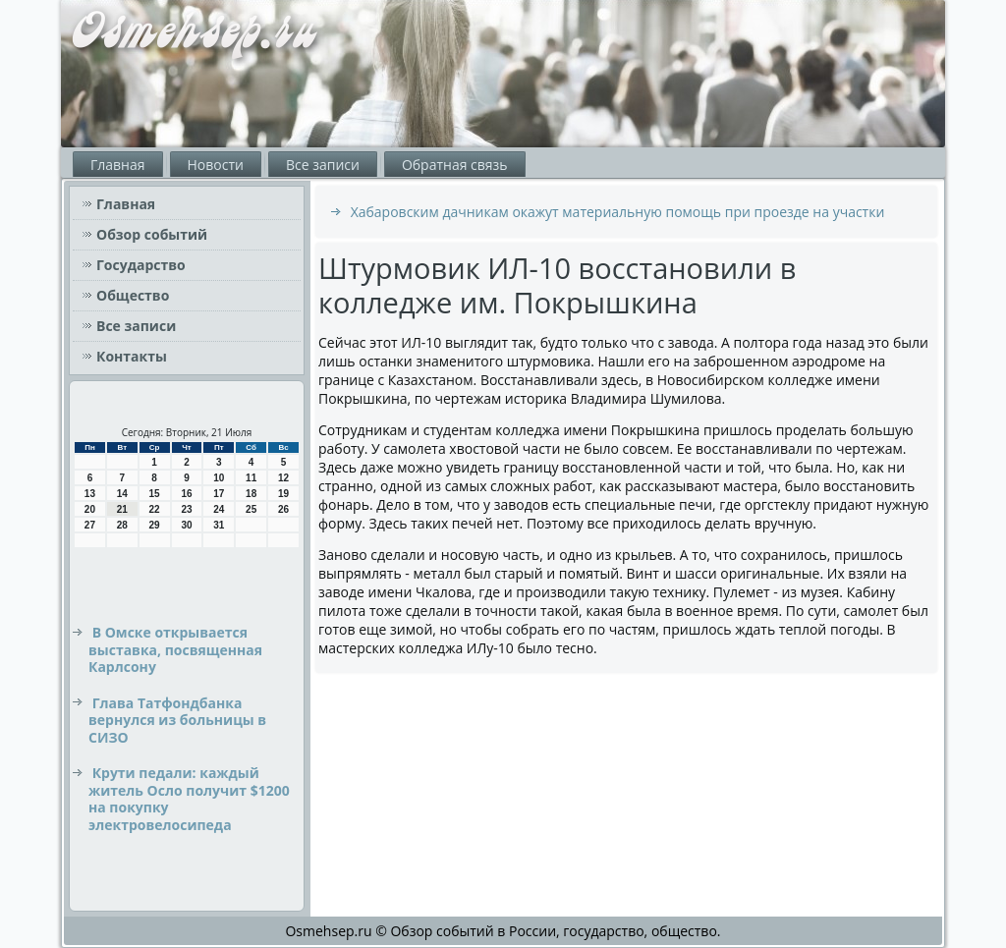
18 (251, 493)
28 (122, 525)
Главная (117, 164)
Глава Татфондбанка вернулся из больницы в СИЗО (177, 720)
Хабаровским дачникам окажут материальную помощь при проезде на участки (618, 211)
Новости (216, 164)
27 (89, 525)
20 (89, 509)
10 (218, 478)
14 (122, 493)
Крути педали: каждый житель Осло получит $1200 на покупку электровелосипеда (189, 798)
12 (283, 478)
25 (251, 509)
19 (283, 493)
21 (122, 509)
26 (283, 509)
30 (186, 525)
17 (218, 493)
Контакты (131, 356)
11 (251, 478)
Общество (132, 295)
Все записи (323, 164)
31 (218, 525)
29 (154, 525)
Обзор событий (151, 234)
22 (154, 509)
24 (218, 509)
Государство (141, 264)
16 (186, 493)
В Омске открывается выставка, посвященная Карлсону (175, 649)
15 (154, 493)
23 (186, 509)
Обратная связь (455, 164)
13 (89, 493)
